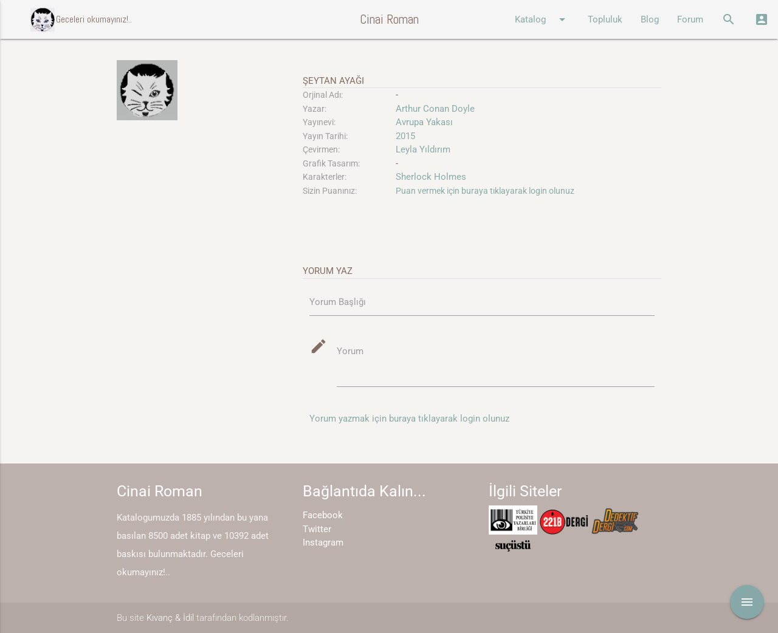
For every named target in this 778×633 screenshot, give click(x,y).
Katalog (542, 19)
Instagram (323, 542)
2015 (405, 136)
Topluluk (605, 19)
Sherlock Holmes (431, 176)
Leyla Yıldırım (423, 149)
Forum (690, 19)
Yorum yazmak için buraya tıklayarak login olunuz (409, 418)
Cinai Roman (389, 19)
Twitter (317, 529)
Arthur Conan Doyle (435, 108)
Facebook (323, 515)
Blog (650, 19)
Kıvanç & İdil (170, 617)
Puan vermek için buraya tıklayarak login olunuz (485, 191)
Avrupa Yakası (424, 122)
